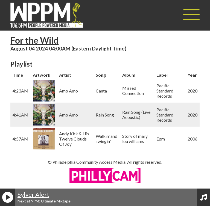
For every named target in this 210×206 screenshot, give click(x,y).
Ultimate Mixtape (56, 201)
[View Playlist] (203, 197)
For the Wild (34, 40)
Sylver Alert (33, 194)
